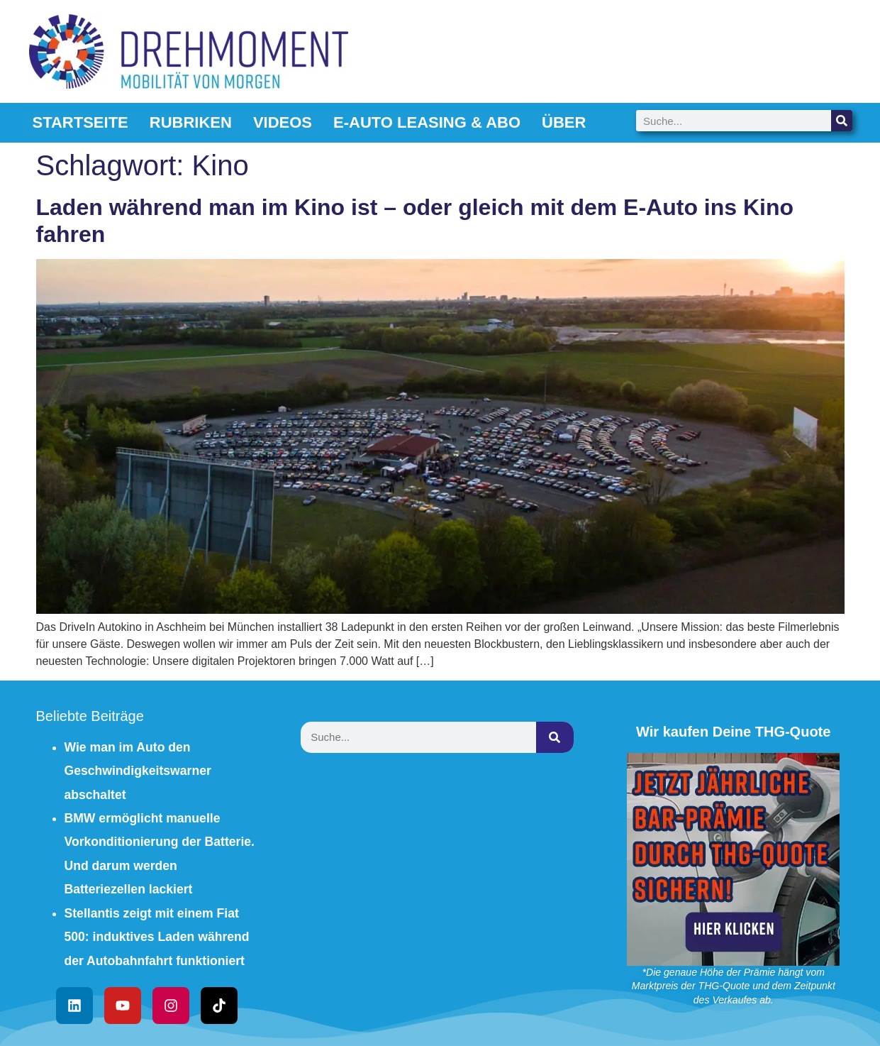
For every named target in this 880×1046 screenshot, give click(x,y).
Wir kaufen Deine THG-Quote (733, 731)
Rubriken (191, 122)
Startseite (80, 122)
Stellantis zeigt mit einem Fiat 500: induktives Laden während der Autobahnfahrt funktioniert (157, 937)
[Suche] (841, 120)
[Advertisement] (440, 870)
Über (564, 122)
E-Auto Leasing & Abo (426, 122)
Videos (282, 122)
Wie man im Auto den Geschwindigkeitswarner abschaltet (138, 771)
